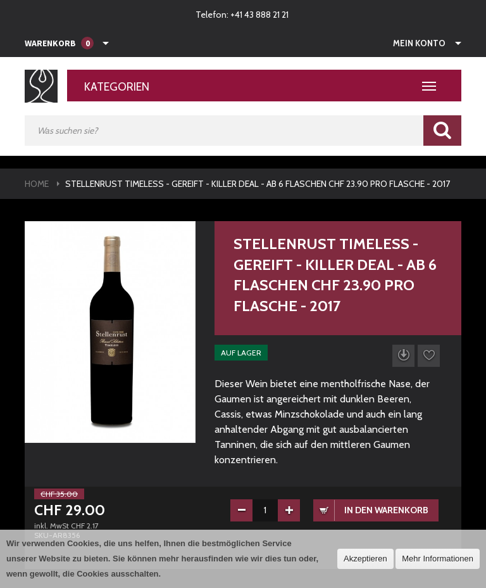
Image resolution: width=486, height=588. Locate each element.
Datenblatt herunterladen (403, 356)
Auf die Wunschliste (429, 356)
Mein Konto (419, 43)
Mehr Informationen (437, 558)
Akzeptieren (365, 558)
